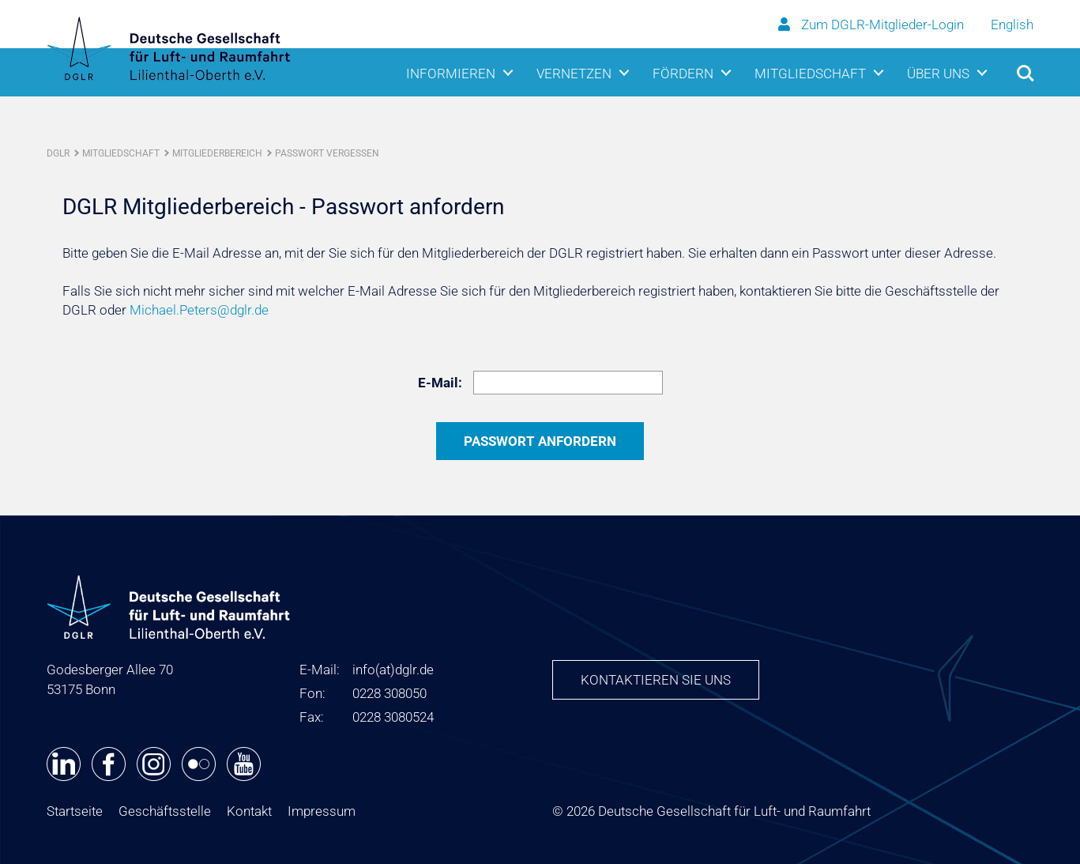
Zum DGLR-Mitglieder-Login (872, 24)
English (1012, 24)
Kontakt (249, 811)
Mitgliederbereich (217, 153)
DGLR (58, 153)
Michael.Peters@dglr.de (199, 310)
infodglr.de (393, 669)
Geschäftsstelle (165, 811)
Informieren (450, 73)
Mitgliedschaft (810, 73)
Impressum (322, 811)
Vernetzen (573, 73)
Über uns (938, 73)
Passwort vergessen (327, 153)
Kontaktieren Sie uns (656, 680)
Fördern (683, 73)
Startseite (75, 811)
